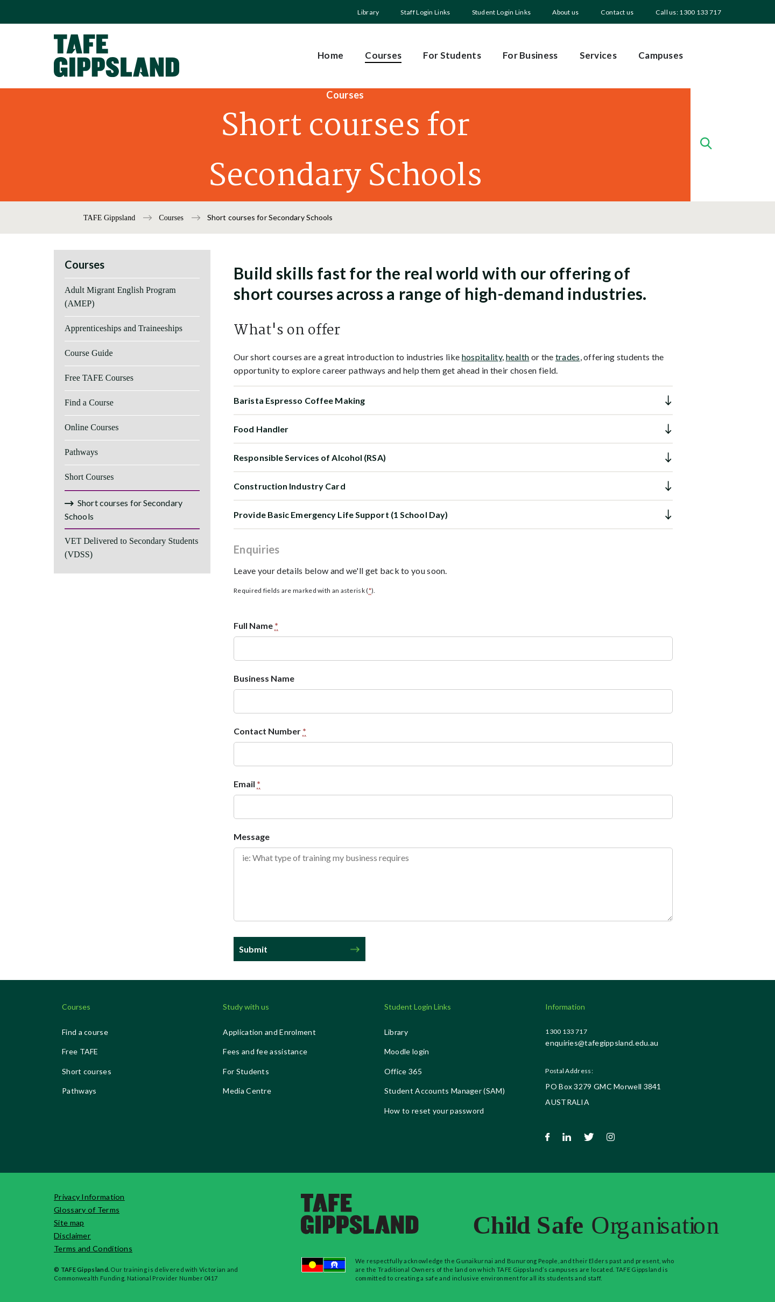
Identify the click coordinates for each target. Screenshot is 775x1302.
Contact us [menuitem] (617, 12)
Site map (69, 1222)
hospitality (482, 357)
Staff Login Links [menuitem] (425, 12)
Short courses (86, 1071)
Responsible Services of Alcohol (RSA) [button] (310, 457)
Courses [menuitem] (383, 55)
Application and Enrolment (269, 1032)
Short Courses (89, 476)
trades (567, 357)
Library (368, 12)
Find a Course (89, 402)
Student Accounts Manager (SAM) (444, 1090)
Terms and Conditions (93, 1248)
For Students (246, 1071)
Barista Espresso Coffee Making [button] (299, 400)
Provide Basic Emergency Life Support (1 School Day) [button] (341, 514)
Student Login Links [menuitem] (501, 12)
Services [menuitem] (598, 55)
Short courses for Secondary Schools (123, 509)
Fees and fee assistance (265, 1051)
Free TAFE (80, 1051)
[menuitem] (368, 12)
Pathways (81, 452)
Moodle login (406, 1051)
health (518, 357)
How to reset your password (434, 1110)
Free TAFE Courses (99, 377)
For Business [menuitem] (530, 55)
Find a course (85, 1032)
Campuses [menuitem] (660, 55)
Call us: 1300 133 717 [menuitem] (688, 12)
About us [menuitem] (565, 12)
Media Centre (247, 1090)
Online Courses (92, 427)
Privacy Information (89, 1196)
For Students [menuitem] (452, 55)
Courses (172, 218)
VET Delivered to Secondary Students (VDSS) (132, 547)
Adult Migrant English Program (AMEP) (120, 296)
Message (252, 836)
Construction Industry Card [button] (290, 486)
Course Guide (89, 353)
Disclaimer (72, 1235)
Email (247, 784)
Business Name (264, 678)
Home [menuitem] (330, 55)
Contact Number (270, 731)
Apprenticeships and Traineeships (123, 328)
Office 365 (403, 1071)
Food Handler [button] (261, 429)
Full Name (256, 625)
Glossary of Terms (86, 1209)
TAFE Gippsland (110, 218)
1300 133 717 (566, 1031)
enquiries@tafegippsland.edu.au (601, 1042)
